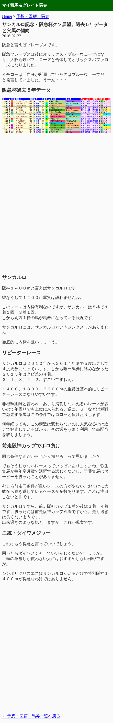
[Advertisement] (56, 210)
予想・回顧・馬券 (32, 16)
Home (7, 16)
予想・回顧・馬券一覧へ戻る (31, 716)
